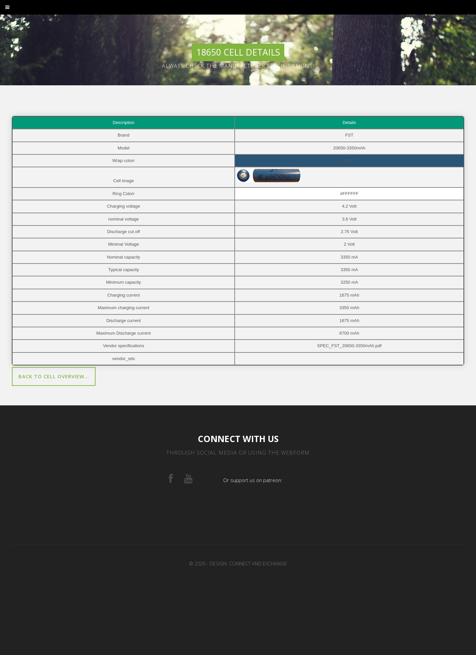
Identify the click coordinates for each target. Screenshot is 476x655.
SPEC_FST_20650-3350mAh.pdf (349, 345)
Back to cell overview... (54, 376)
